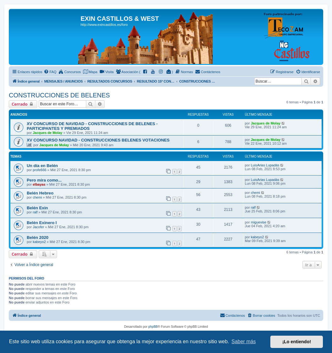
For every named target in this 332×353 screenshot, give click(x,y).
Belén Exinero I (42, 222)
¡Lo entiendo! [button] (296, 341)
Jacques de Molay (47, 133)
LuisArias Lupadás (265, 165)
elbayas (39, 184)
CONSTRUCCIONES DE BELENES (59, 95)
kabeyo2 (39, 242)
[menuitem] (50, 72)
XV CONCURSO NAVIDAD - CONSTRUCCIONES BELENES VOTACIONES (98, 140)
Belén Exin (37, 207)
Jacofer (38, 227)
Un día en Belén (42, 165)
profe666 (39, 170)
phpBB (153, 326)
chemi (37, 197)
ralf (35, 212)
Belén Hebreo (40, 193)
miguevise (259, 222)
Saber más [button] (244, 341)
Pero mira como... (44, 180)
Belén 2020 (37, 237)
